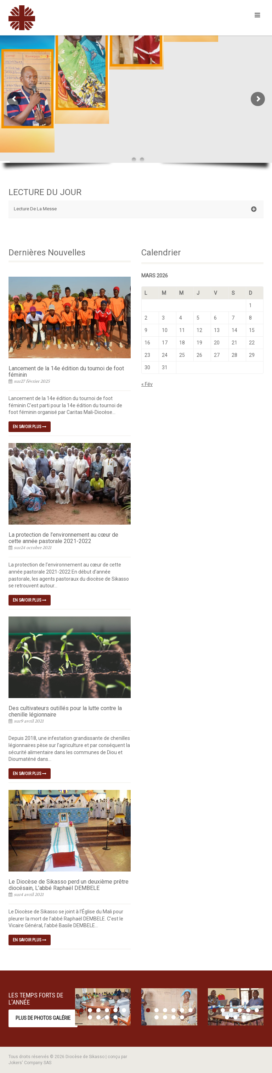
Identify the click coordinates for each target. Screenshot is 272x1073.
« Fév (147, 384)
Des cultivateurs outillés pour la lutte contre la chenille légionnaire (65, 711)
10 (115, 1017)
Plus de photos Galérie (43, 1018)
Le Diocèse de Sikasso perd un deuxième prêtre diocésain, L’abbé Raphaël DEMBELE (68, 884)
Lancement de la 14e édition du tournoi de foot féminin (66, 371)
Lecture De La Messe (135, 209)
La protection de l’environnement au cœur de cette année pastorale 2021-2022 (63, 537)
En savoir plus (29, 426)
